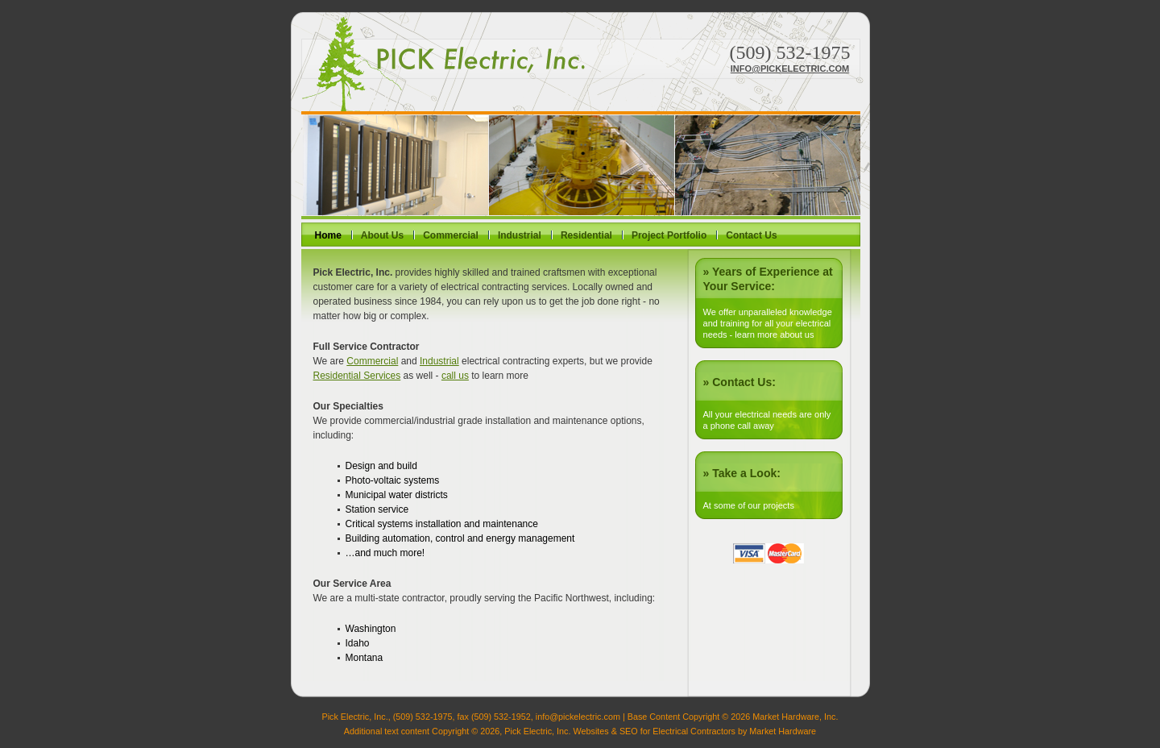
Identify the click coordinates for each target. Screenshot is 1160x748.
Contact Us (751, 235)
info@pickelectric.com (790, 68)
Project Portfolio (669, 235)
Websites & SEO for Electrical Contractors (654, 731)
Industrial (519, 235)
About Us (382, 235)
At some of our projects (748, 505)
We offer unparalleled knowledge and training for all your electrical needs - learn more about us (767, 323)
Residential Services (357, 375)
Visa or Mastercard (768, 553)
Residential (586, 235)
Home (328, 235)
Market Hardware (782, 731)
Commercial (450, 235)
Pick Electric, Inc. (443, 64)
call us (455, 375)
